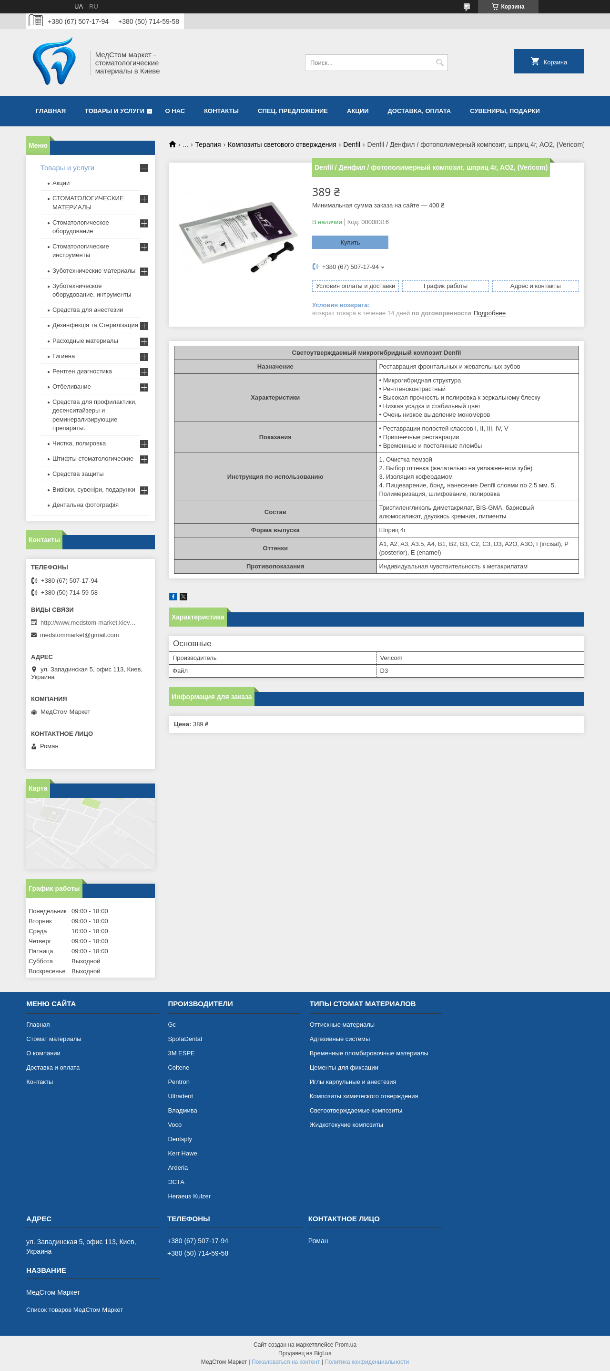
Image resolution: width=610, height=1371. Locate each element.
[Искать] (439, 62)
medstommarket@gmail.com (79, 635)
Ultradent (180, 1096)
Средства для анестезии (87, 309)
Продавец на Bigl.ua (305, 1353)
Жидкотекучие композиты (347, 1124)
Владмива (182, 1110)
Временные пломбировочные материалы (369, 1053)
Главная (51, 110)
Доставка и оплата (53, 1067)
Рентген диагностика (82, 371)
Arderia (178, 1167)
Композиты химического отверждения (364, 1096)
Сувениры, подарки (505, 110)
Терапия (208, 144)
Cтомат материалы (53, 1038)
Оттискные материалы (342, 1024)
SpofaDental (185, 1038)
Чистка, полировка (79, 443)
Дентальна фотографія (85, 504)
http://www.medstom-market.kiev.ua (88, 622)
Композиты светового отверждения (282, 144)
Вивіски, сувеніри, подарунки (93, 489)
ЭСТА (176, 1181)
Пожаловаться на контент (286, 1362)
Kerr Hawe (182, 1153)
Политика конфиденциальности (367, 1362)
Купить (350, 242)
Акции (61, 182)
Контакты (221, 110)
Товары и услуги (114, 110)
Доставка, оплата (419, 110)
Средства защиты (78, 473)
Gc (172, 1024)
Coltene (178, 1067)
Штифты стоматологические (92, 458)
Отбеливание (71, 386)
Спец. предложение (293, 110)
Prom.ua (345, 1344)
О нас (175, 110)
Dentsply (180, 1139)
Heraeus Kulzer (189, 1196)
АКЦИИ (358, 110)
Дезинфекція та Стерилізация (95, 325)
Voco (175, 1124)
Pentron (179, 1081)
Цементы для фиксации (344, 1067)
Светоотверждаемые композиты (356, 1110)
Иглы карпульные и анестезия (353, 1081)
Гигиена (63, 356)
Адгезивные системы (340, 1038)
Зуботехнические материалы (93, 270)
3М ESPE (181, 1053)
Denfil (351, 144)
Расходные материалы (85, 340)
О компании (43, 1053)
